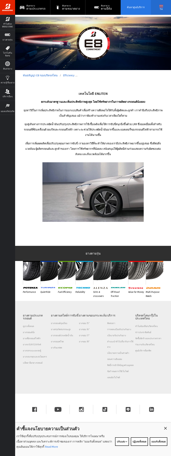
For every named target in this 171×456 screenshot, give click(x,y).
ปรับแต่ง (122, 441)
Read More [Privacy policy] (51, 446)
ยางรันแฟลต (56, 347)
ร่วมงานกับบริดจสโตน (145, 344)
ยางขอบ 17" (84, 335)
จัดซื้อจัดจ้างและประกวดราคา (148, 338)
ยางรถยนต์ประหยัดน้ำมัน (62, 335)
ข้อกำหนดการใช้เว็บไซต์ (118, 371)
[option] (93, 43)
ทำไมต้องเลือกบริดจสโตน (146, 326)
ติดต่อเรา (111, 323)
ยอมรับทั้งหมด (158, 441)
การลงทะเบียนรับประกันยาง (119, 329)
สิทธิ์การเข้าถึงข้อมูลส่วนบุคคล (120, 365)
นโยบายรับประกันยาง (116, 335)
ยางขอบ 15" (84, 323)
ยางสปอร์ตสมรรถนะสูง (60, 329)
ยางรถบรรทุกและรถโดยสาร (35, 356)
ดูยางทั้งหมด (28, 326)
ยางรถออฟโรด (57, 341)
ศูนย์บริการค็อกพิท (143, 350)
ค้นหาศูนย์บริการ (136, 7)
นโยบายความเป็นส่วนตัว (118, 353)
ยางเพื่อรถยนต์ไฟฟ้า (32, 338)
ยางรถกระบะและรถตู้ (32, 350)
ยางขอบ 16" (84, 329)
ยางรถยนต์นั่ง (29, 332)
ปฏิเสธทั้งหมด (139, 441)
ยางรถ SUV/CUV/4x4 (32, 344)
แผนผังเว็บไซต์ (113, 377)
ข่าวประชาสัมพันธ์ (143, 332)
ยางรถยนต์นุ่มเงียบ (59, 323)
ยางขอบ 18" (84, 341)
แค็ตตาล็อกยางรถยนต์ (32, 362)
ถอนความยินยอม (114, 359)
